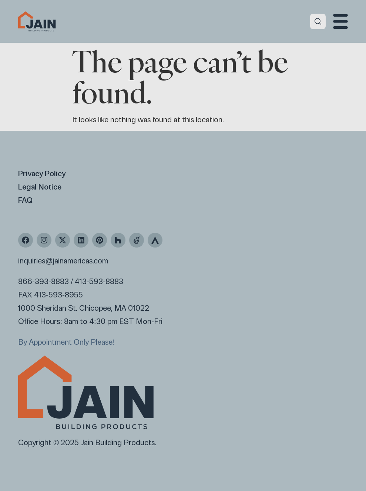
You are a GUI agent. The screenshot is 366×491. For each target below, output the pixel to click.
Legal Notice (39, 187)
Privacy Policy (42, 173)
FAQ (25, 200)
